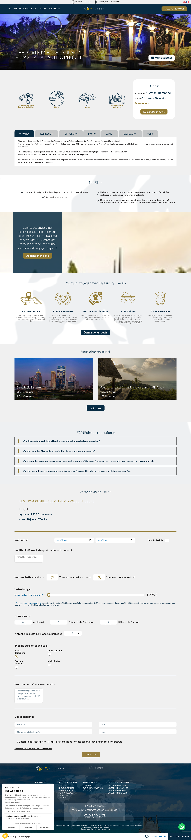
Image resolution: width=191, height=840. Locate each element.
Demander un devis (179, 836)
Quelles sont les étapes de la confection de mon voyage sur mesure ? (59, 452)
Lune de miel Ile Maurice (118, 789)
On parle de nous (65, 791)
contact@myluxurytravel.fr (108, 2)
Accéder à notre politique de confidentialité (33, 749)
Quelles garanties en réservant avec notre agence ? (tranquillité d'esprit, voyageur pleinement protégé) (77, 471)
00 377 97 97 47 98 (83, 2)
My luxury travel (67, 783)
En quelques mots (66, 789)
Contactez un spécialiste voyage (16, 837)
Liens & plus (40, 783)
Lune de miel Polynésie (117, 791)
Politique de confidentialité (65, 797)
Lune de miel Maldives (117, 786)
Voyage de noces (30, 9)
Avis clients (54, 9)
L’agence (44, 9)
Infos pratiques (91, 783)
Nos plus (62, 786)
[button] (95, 441)
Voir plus (96, 409)
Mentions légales (65, 793)
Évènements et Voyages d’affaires (93, 789)
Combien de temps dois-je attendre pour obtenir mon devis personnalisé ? (61, 442)
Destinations (15, 9)
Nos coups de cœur (118, 783)
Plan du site (88, 786)
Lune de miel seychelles (117, 793)
